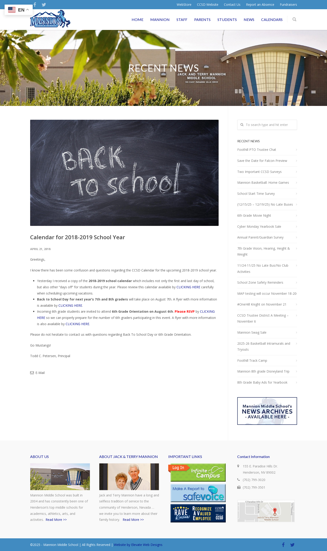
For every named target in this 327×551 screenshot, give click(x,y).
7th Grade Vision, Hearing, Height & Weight (263, 251)
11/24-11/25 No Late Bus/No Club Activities (262, 268)
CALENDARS (272, 19)
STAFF (182, 19)
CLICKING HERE (188, 287)
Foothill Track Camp (252, 360)
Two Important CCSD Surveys (259, 171)
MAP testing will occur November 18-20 (266, 293)
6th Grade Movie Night (254, 215)
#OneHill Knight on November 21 (261, 304)
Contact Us (232, 4)
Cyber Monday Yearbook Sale (259, 226)
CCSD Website (207, 4)
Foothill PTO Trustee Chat (256, 149)
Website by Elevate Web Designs (138, 544)
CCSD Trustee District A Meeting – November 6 (263, 318)
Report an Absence (260, 4)
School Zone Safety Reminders (260, 282)
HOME (137, 19)
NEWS (249, 19)
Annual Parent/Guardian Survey (260, 237)
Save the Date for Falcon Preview (262, 160)
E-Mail (37, 372)
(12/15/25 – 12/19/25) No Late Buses (265, 204)
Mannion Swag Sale (251, 332)
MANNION (160, 19)
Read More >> (56, 519)
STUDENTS (227, 19)
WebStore (184, 4)
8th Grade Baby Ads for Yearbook (262, 382)
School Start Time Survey (256, 193)
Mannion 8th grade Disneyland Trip (263, 371)
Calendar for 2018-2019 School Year (77, 237)
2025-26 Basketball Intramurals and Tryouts (263, 346)
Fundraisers (288, 4)
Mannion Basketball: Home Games (263, 182)
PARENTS (202, 19)
